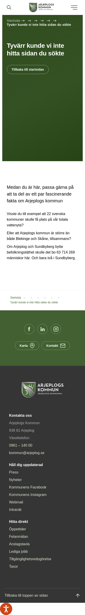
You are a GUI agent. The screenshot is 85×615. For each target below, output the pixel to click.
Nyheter (15, 480)
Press (13, 472)
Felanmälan (18, 536)
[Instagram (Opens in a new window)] (56, 329)
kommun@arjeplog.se (26, 453)
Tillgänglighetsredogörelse (30, 559)
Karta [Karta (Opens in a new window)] (27, 345)
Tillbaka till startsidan (28, 69)
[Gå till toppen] (42, 596)
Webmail (16, 502)
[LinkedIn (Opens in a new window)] (42, 329)
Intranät (15, 510)
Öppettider (17, 529)
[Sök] (8, 7)
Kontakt (55, 346)
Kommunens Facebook (27, 487)
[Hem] (41, 7)
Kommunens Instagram (27, 495)
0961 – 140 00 (20, 445)
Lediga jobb (18, 551)
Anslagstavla (19, 544)
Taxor (13, 566)
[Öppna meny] (74, 7)
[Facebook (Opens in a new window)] (29, 329)
